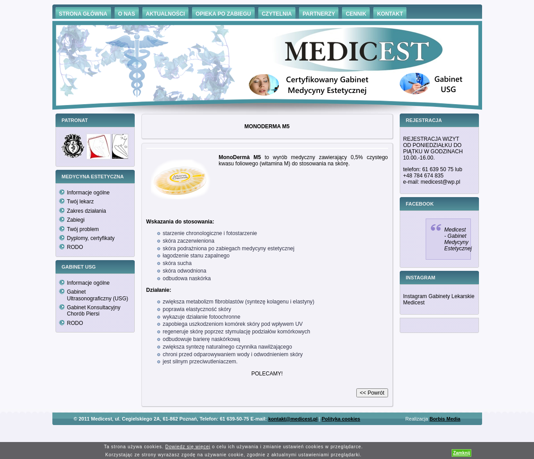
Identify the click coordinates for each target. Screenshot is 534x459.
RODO (75, 247)
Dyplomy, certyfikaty (91, 238)
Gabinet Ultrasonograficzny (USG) (97, 295)
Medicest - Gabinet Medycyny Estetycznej (458, 239)
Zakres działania (86, 211)
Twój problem (83, 229)
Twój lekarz (80, 201)
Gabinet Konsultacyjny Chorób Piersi (93, 310)
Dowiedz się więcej (187, 446)
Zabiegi (76, 220)
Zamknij (461, 453)
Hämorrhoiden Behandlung (280, 432)
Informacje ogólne (88, 192)
